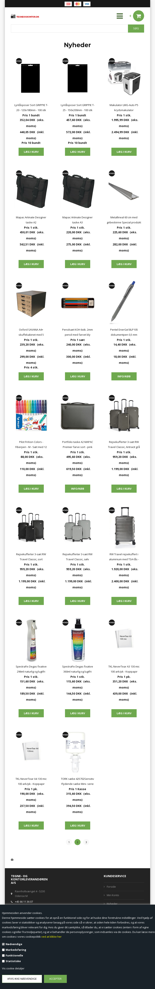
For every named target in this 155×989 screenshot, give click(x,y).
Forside (111, 886)
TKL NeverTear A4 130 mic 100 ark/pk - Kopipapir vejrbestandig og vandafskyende (31, 781)
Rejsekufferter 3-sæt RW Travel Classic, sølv (77, 556)
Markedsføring (16, 950)
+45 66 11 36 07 (24, 901)
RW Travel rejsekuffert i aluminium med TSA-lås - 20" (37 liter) (124, 557)
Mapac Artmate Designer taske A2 (31, 219)
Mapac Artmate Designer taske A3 (77, 219)
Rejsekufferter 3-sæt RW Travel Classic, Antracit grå (124, 444)
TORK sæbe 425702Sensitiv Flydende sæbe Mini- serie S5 (77, 781)
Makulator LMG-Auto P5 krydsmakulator (124, 107)
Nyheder (112, 903)
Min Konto (113, 895)
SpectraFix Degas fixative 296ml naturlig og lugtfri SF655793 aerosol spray (31, 669)
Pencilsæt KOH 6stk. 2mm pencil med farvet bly (77, 332)
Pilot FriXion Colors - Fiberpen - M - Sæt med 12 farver (31, 445)
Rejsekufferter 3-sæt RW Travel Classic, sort (31, 556)
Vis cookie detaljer (13, 968)
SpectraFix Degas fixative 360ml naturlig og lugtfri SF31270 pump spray (77, 669)
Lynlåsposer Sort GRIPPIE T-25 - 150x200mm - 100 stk (77, 107)
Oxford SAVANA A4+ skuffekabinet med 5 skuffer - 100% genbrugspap (31, 332)
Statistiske (13, 961)
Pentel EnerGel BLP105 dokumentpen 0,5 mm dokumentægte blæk (124, 332)
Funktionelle (14, 955)
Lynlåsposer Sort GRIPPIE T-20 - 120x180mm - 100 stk (31, 107)
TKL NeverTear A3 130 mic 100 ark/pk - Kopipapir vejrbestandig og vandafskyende (123, 669)
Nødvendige (14, 944)
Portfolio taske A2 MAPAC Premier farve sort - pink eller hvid (77, 445)
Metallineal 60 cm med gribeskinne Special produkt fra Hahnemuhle (124, 220)
